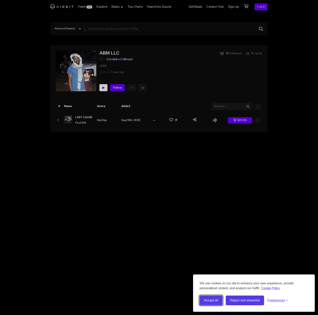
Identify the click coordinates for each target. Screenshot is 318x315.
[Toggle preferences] (277, 300)
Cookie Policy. (270, 288)
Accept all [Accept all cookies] (211, 300)
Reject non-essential (245, 300)
